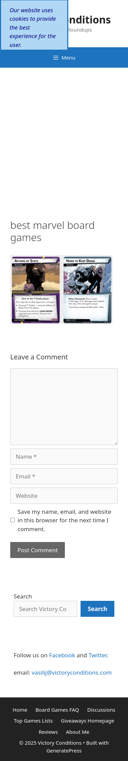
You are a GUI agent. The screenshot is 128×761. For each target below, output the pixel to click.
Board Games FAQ (57, 709)
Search (23, 596)
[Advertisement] (64, 135)
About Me (77, 731)
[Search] (97, 609)
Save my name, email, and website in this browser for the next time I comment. (64, 520)
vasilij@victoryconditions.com (72, 672)
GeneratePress (64, 750)
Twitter (97, 655)
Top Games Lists (33, 720)
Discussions (101, 709)
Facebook (62, 655)
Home (20, 709)
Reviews (48, 731)
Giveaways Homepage (87, 720)
